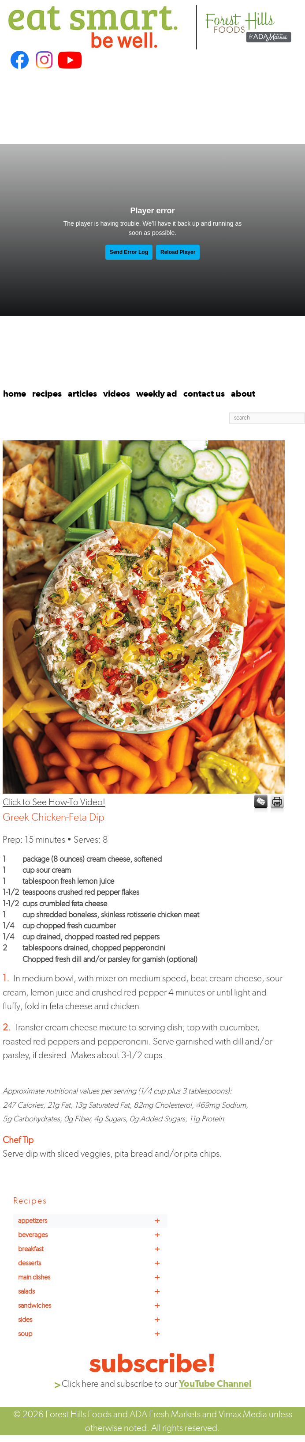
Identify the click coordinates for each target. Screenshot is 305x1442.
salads (92, 1291)
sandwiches (92, 1305)
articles (82, 393)
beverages (92, 1235)
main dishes (92, 1277)
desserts (92, 1263)
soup (92, 1334)
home (14, 393)
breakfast (92, 1249)
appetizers (92, 1221)
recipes (47, 393)
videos (116, 393)
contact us (204, 393)
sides (92, 1320)
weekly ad (156, 393)
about (243, 393)
